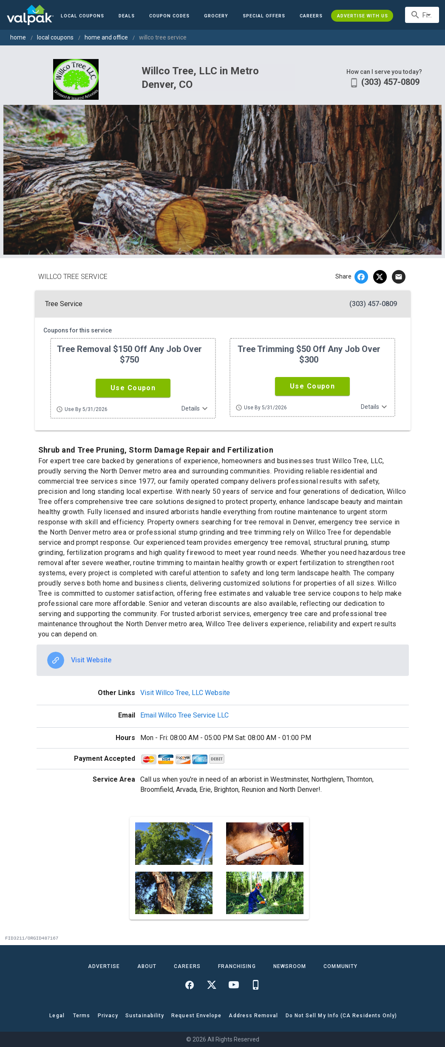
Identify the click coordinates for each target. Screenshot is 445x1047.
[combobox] (422, 15)
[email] (398, 277)
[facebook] (361, 277)
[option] (222, 660)
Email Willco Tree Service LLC (184, 715)
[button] (264, 16)
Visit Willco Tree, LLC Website (185, 693)
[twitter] (380, 277)
